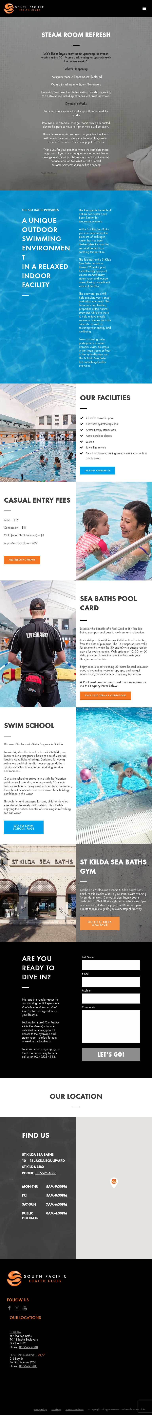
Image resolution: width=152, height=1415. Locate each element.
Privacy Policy (40, 1409)
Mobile (86, 990)
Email (85, 974)
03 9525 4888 (45, 1173)
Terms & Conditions (75, 1409)
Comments (88, 1007)
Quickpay (56, 1409)
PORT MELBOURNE (22, 1355)
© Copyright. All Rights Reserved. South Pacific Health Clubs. (117, 1409)
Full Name (88, 957)
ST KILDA (15, 1332)
